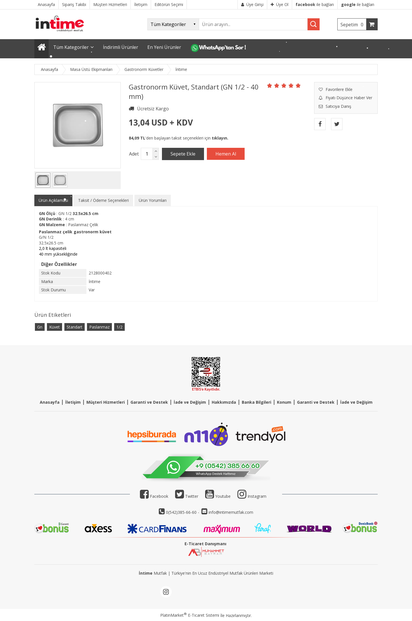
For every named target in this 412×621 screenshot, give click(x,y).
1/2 (119, 327)
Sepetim (353, 24)
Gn (39, 327)
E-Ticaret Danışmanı (205, 543)
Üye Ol (279, 4)
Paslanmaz (99, 327)
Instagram (256, 496)
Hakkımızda (224, 402)
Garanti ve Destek (149, 402)
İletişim (73, 402)
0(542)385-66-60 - (183, 512)
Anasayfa (50, 402)
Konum (284, 402)
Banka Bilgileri (256, 402)
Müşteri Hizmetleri (105, 402)
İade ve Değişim (190, 402)
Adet (134, 154)
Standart (74, 327)
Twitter (186, 496)
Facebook (154, 496)
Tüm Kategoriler (71, 47)
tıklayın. (220, 138)
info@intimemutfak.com (231, 512)
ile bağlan (315, 4)
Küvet (54, 327)
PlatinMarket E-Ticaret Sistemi (189, 615)
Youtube (218, 496)
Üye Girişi (252, 4)
